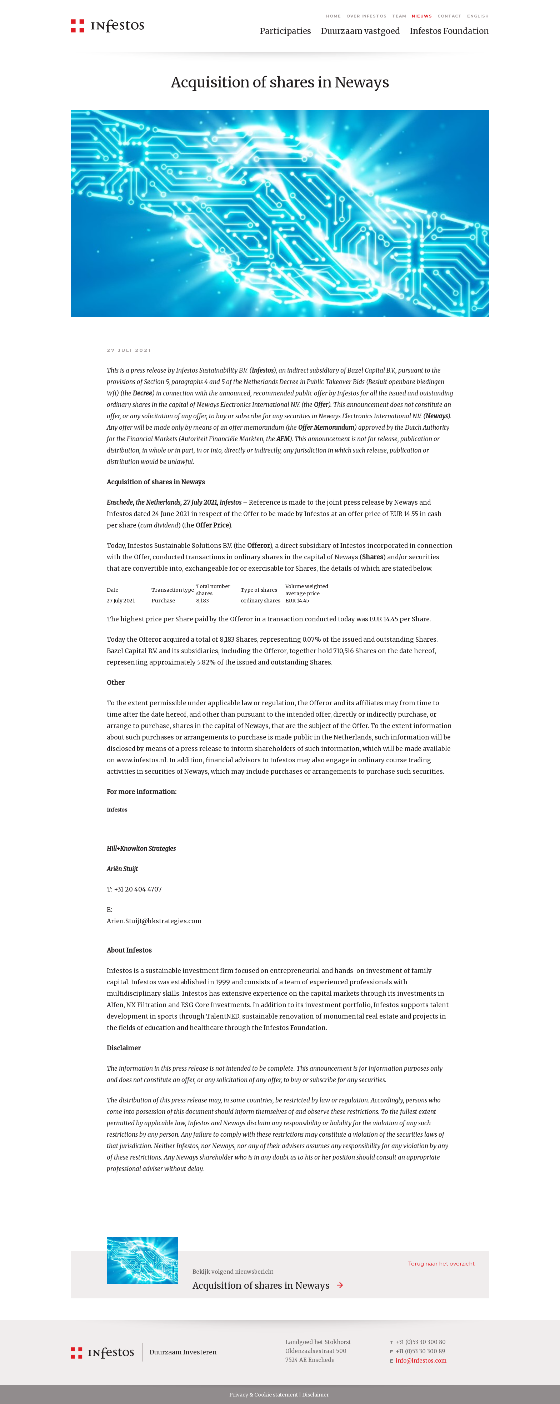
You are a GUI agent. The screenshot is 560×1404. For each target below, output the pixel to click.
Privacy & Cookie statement (263, 1395)
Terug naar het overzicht (441, 1263)
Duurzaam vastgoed (360, 31)
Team (399, 16)
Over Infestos (366, 16)
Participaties (285, 31)
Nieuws (422, 16)
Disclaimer (315, 1395)
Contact (450, 16)
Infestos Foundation (449, 31)
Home (333, 16)
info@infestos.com (421, 1360)
